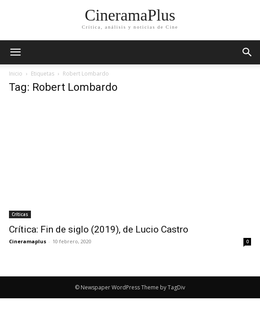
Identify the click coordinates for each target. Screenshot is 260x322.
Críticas (20, 214)
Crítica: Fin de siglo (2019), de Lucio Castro (98, 229)
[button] (247, 52)
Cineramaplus (27, 241)
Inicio (15, 73)
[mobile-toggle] (15, 52)
